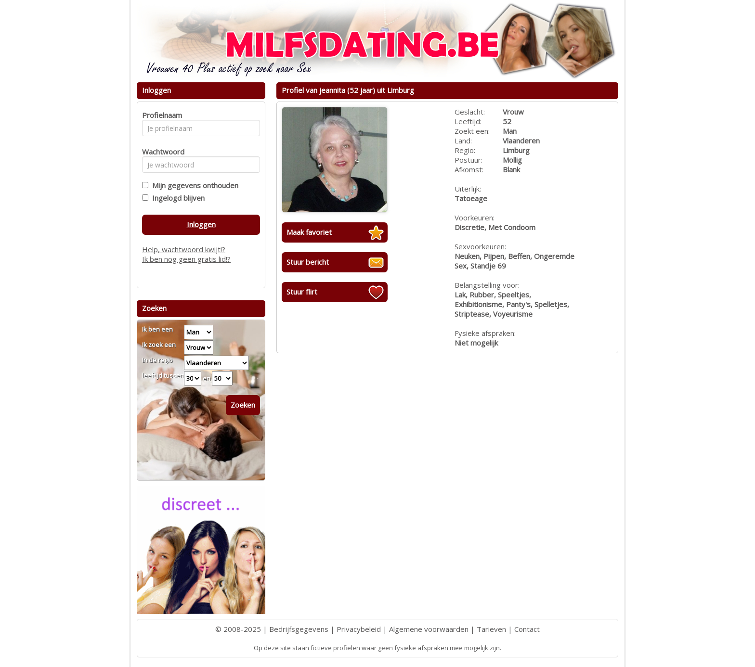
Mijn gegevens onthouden (193, 185)
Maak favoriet (309, 232)
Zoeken (243, 405)
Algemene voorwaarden (429, 629)
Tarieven (491, 629)
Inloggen (201, 224)
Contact (527, 629)
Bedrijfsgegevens (298, 629)
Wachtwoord (160, 151)
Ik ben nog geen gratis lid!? (186, 259)
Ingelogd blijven (176, 198)
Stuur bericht (307, 262)
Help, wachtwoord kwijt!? (183, 249)
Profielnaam (160, 115)
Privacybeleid (359, 629)
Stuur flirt (301, 291)
